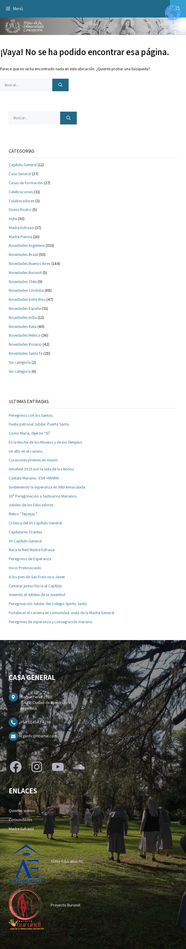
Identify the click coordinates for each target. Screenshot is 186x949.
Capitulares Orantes (25, 532)
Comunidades (20, 819)
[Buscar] (60, 85)
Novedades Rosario (25, 344)
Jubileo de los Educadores (31, 504)
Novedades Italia (22, 326)
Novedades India (23, 317)
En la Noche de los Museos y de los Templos (45, 442)
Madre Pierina (20, 236)
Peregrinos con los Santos (31, 415)
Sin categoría (20, 362)
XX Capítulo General (25, 541)
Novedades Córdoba (26, 290)
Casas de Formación (26, 182)
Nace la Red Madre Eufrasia (32, 549)
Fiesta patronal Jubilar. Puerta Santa (39, 424)
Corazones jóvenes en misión (33, 460)
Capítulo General (23, 164)
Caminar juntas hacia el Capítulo (35, 585)
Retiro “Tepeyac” (23, 513)
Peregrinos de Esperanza (30, 558)
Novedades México (25, 335)
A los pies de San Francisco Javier (37, 576)
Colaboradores (21, 200)
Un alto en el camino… (28, 451)
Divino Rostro (20, 209)
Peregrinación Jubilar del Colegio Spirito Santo (48, 603)
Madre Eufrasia (21, 227)
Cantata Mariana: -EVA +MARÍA (34, 478)
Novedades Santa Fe (26, 353)
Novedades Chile (23, 281)
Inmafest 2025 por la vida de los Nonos (41, 469)
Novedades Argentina (27, 245)
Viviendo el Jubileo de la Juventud (37, 594)
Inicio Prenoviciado (25, 567)
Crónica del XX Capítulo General (35, 523)
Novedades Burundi (25, 272)
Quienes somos (22, 810)
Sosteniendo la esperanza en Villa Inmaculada (47, 487)
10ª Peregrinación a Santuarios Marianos (43, 496)
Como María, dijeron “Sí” (30, 433)
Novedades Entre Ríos (27, 299)
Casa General (20, 173)
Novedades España (25, 308)
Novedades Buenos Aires (30, 263)
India (13, 218)
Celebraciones (21, 191)
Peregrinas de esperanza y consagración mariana (50, 621)
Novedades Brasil (23, 254)
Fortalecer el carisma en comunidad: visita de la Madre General (61, 612)
